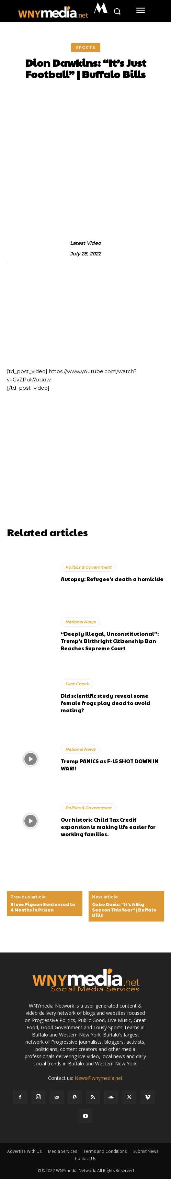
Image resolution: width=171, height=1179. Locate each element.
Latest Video (85, 243)
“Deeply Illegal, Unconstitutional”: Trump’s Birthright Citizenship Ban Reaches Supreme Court (110, 641)
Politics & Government (88, 567)
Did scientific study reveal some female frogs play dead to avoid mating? (105, 703)
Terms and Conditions (105, 1151)
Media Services (62, 1151)
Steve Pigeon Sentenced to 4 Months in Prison (42, 907)
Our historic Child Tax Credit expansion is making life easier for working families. (108, 827)
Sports (85, 47)
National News (80, 621)
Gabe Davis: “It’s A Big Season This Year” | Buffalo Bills (124, 910)
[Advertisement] (85, 475)
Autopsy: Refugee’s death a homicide (112, 578)
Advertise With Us (24, 1151)
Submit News (145, 1151)
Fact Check (77, 683)
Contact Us (85, 1158)
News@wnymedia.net (99, 1078)
